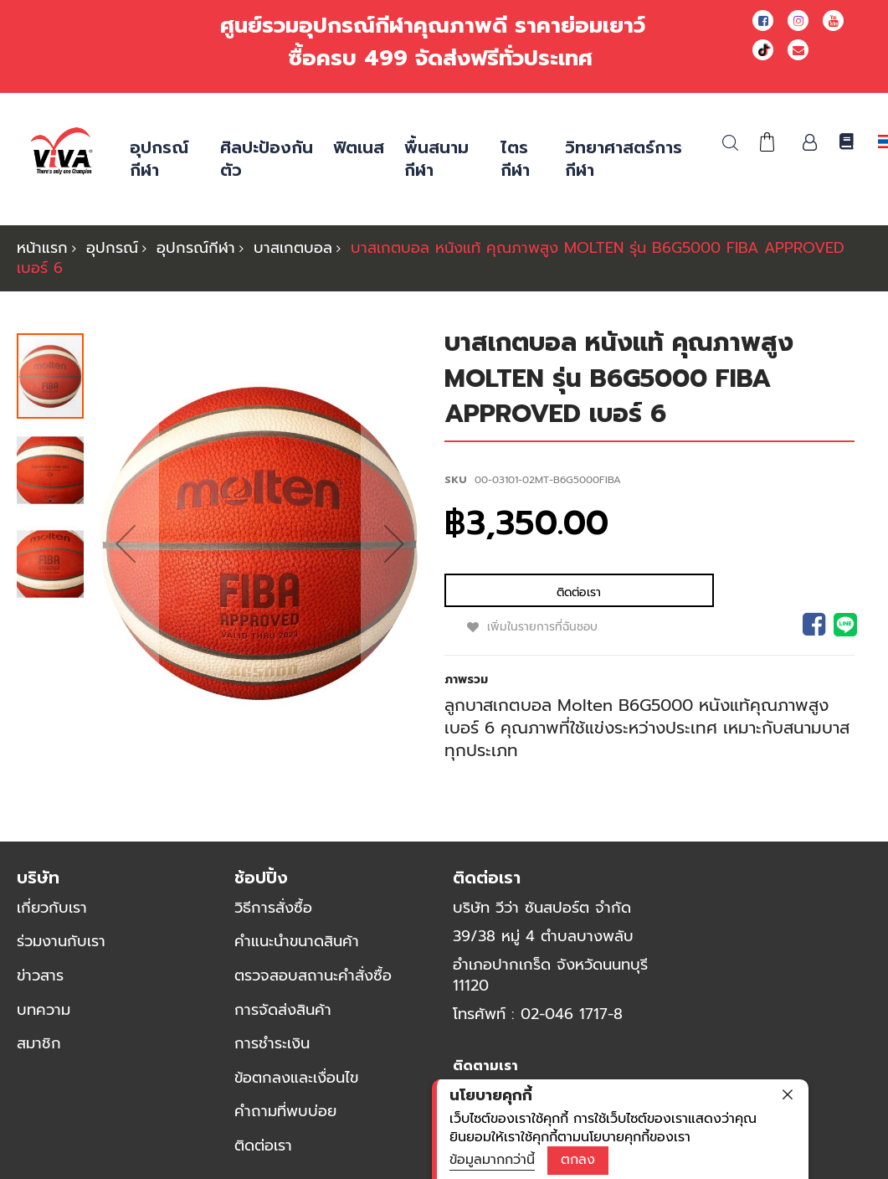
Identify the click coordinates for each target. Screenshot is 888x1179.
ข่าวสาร (40, 984)
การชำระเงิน (272, 1052)
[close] (787, 1094)
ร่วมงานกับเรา (61, 950)
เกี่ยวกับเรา (52, 916)
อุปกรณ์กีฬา (196, 248)
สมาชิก (39, 1052)
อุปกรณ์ (112, 248)
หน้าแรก (42, 248)
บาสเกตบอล (293, 248)
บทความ (43, 1018)
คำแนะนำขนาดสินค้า (296, 950)
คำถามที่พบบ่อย (285, 1119)
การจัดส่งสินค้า (282, 1018)
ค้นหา (730, 142)
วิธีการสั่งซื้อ (273, 916)
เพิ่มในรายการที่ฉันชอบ (624, 592)
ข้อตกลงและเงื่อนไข (296, 1086)
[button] (125, 547)
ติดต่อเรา (263, 1154)
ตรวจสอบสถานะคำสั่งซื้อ (313, 984)
